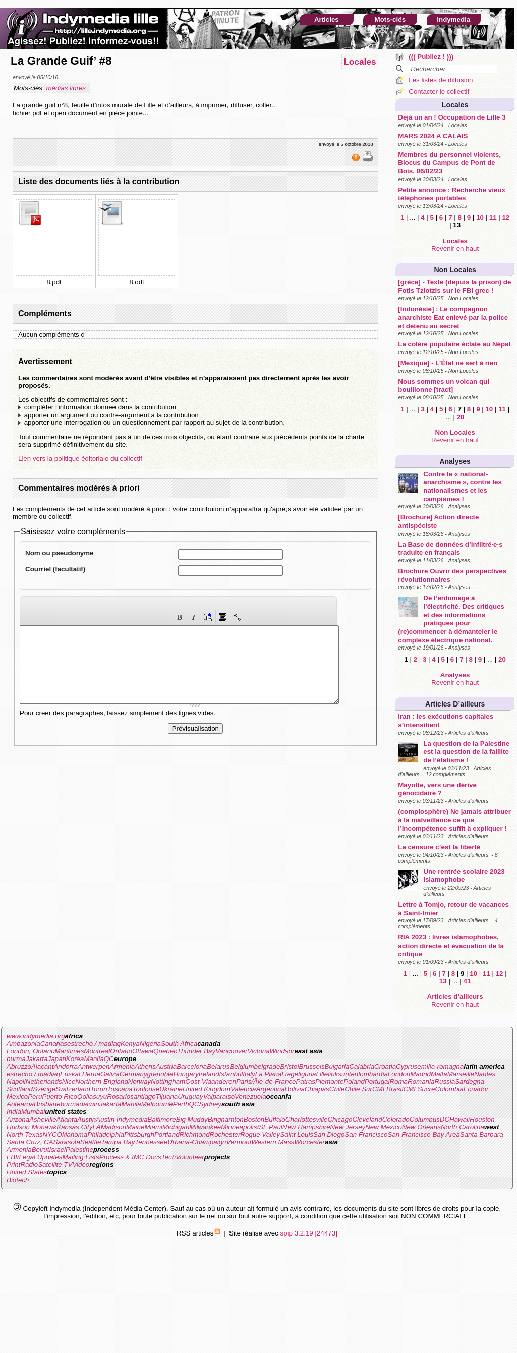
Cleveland (367, 1119)
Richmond (195, 1134)
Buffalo (274, 1119)
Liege (289, 1074)
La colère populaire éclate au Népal (454, 344)
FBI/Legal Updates (34, 1157)
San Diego (328, 1134)
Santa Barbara (481, 1134)
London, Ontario (31, 1051)
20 (461, 417)
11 (493, 217)
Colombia (449, 1089)
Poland (354, 1081)
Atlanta (67, 1119)
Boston (254, 1119)
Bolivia (295, 1089)
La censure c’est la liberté (439, 847)
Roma (398, 1081)
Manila (93, 1059)
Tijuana (167, 1096)
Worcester (309, 1142)
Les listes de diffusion (441, 80)
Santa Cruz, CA (30, 1142)
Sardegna (469, 1081)
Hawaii (459, 1119)
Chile (336, 1089)
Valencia (243, 1089)
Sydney (210, 1104)
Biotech (18, 1180)
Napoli (16, 1081)
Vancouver (231, 1051)
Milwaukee (205, 1127)
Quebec (165, 1051)
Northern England (101, 1081)
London (399, 1074)
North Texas (24, 1134)
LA (96, 1127)
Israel (57, 1149)
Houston (482, 1119)
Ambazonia (23, 1043)
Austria (166, 1066)
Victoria (258, 1051)
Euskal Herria (80, 1074)
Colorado (396, 1119)
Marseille (460, 1074)
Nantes (484, 1074)
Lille (322, 1074)
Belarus (218, 1066)
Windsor (282, 1051)
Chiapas (317, 1089)
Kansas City (74, 1127)
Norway (139, 1081)
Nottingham (168, 1081)
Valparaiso (219, 1096)
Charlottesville (306, 1119)
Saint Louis (296, 1134)
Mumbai (33, 1111)
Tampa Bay (118, 1142)
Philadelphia (105, 1134)
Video (80, 1164)
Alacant (42, 1066)
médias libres (66, 88)
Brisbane (47, 1104)
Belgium (241, 1066)
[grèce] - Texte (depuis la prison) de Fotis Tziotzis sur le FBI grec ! (454, 286)
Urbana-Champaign (196, 1142)
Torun (98, 1089)
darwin (89, 1104)
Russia (444, 1081)
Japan (57, 1059)
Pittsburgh (139, 1134)
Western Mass (272, 1142)
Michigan (175, 1127)
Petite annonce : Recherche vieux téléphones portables (451, 194)
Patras (305, 1081)
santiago (142, 1096)
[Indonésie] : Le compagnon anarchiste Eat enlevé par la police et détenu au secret (453, 317)
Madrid (420, 1074)
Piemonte (329, 1081)
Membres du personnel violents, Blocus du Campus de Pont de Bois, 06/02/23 (449, 163)
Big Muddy (192, 1119)
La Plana (268, 1074)
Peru (35, 1096)
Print (13, 1164)
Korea (75, 1059)
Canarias (53, 1043)
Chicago (339, 1119)
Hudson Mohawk (31, 1127)
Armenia (122, 1066)
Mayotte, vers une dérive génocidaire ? (437, 789)
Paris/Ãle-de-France (266, 1081)
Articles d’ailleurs (455, 704)
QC (109, 1059)
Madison (113, 1127)
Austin (86, 1119)
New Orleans (421, 1127)
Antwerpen (94, 1066)
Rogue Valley (260, 1134)
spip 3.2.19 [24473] (308, 1233)
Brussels (311, 1066)
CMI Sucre (419, 1089)
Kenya (130, 1043)
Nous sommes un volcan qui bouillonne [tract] (443, 386)
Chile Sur (358, 1089)
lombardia (373, 1074)
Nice (69, 1081)
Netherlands (44, 1081)
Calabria (361, 1066)
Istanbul (231, 1074)
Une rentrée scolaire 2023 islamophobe (464, 876)
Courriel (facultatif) (55, 569)
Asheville (42, 1119)
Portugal (377, 1081)
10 (480, 217)
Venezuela (250, 1096)
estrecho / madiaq (94, 1043)
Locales (455, 105)
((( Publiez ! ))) (431, 57)
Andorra (65, 1066)
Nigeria (150, 1043)
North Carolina (462, 1127)
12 (505, 217)
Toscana (120, 1089)
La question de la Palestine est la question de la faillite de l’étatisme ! (466, 752)
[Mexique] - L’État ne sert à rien (447, 363)
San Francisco (365, 1134)
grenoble (160, 1074)
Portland (167, 1134)
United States (27, 1172)
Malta (439, 1074)
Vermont (238, 1142)
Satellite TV (55, 1164)
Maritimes (69, 1051)
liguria (307, 1074)
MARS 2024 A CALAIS (433, 136)
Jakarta (37, 1059)
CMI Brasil (387, 1089)
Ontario (121, 1051)
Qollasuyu (92, 1096)
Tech (168, 1157)
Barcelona (192, 1066)
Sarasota (66, 1142)
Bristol (289, 1066)
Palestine (79, 1149)
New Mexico (383, 1127)
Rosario (118, 1096)
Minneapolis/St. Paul (251, 1127)
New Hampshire (306, 1127)
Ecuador (476, 1089)
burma (16, 1059)
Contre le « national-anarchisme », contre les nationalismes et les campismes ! (462, 486)
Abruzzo (19, 1066)
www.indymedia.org (36, 1036)
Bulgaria (337, 1066)
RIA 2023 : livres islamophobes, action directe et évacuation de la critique (451, 945)
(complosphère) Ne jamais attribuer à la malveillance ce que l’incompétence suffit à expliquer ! (454, 820)
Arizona (18, 1119)
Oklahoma (72, 1134)
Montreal (97, 1051)
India (14, 1111)
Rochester (225, 1134)
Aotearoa (20, 1104)
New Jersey (348, 1127)
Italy (249, 1074)
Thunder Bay (196, 1051)
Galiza (110, 1074)
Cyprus (406, 1066)
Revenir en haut (455, 248)
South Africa (179, 1043)
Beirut (40, 1149)
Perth (181, 1104)
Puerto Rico (59, 1096)
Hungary (185, 1074)
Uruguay (190, 1096)
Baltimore (161, 1119)
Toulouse (145, 1089)
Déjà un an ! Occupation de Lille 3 (451, 117)
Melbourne (157, 1104)
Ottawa (142, 1051)
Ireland (209, 1074)
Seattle (90, 1142)
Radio (29, 1164)
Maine (135, 1127)
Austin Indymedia (121, 1119)
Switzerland (72, 1089)
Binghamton (226, 1119)
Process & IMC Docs (130, 1157)
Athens (145, 1066)
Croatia (385, 1066)
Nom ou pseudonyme (59, 553)
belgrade (267, 1066)
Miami (153, 1127)
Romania (421, 1081)
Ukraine (171, 1089)
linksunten (343, 1074)
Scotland (20, 1089)
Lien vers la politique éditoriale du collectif (80, 458)
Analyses (454, 461)
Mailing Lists (80, 1157)
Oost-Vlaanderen (210, 1081)
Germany (133, 1074)
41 (467, 981)
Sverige (44, 1089)
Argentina (270, 1089)
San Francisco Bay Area (424, 1134)
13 (443, 981)
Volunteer (190, 1157)
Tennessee (151, 1142)
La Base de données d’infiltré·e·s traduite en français (450, 549)
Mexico (17, 1096)
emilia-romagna (440, 1066)
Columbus (425, 1119)
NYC (49, 1134)
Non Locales (455, 270)
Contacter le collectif (439, 91)
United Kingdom (207, 1089)
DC (444, 1119)
